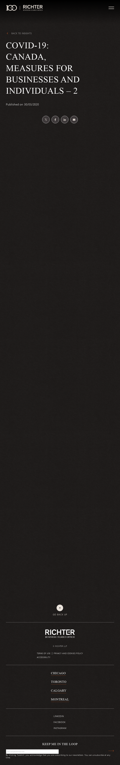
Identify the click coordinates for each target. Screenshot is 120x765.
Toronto (58, 681)
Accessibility (43, 657)
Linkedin (59, 716)
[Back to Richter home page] (60, 634)
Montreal (60, 699)
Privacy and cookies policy (68, 653)
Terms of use (43, 653)
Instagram (60, 728)
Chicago (58, 673)
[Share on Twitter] (46, 119)
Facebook (59, 722)
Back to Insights (21, 33)
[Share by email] (74, 119)
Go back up (60, 614)
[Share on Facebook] (55, 119)
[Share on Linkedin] (64, 119)
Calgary (58, 690)
